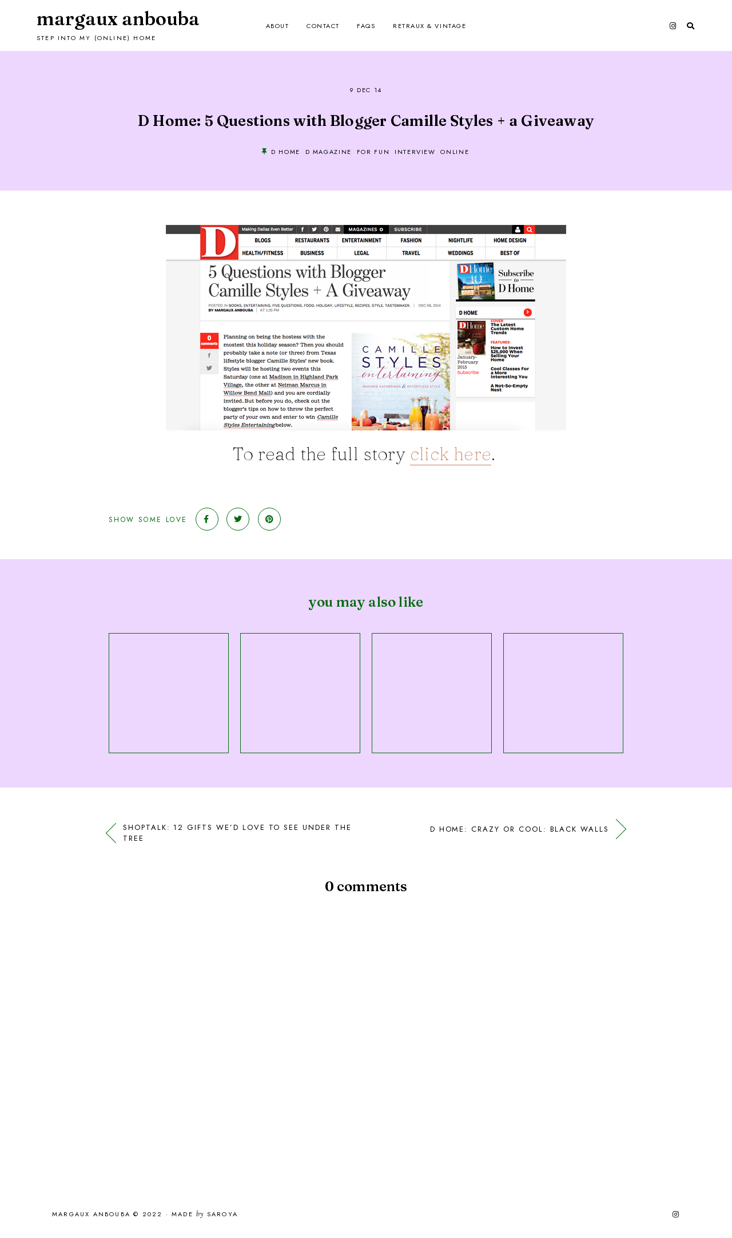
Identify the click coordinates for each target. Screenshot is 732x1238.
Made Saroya (205, 1214)
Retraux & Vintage (429, 25)
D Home (285, 151)
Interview (415, 151)
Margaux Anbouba (118, 18)
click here (450, 453)
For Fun (373, 151)
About (277, 25)
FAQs (366, 25)
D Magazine (328, 151)
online (454, 151)
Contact (323, 25)
